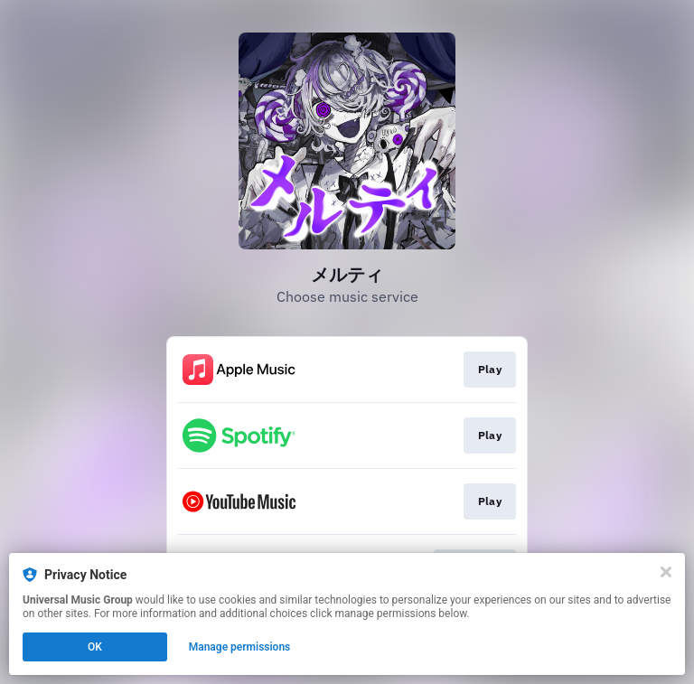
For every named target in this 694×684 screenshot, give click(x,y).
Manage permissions (240, 647)
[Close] (666, 572)
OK (95, 647)
